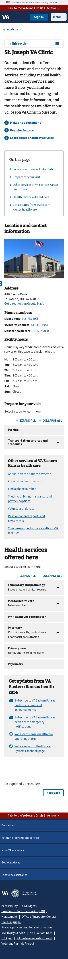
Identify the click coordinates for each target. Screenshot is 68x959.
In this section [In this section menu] (34, 43)
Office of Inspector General (39, 917)
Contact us (8, 825)
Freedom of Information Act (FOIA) (24, 911)
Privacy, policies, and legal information (26, 927)
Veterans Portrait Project (17, 944)
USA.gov (6, 938)
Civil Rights (29, 906)
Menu (58, 17)
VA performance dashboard (34, 938)
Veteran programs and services (20, 837)
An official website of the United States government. (36, 2)
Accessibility (9, 906)
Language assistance (14, 875)
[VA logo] (5, 17)
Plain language (11, 922)
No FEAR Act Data (41, 933)
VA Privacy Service (13, 933)
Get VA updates (10, 862)
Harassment (9, 917)
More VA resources (12, 850)
